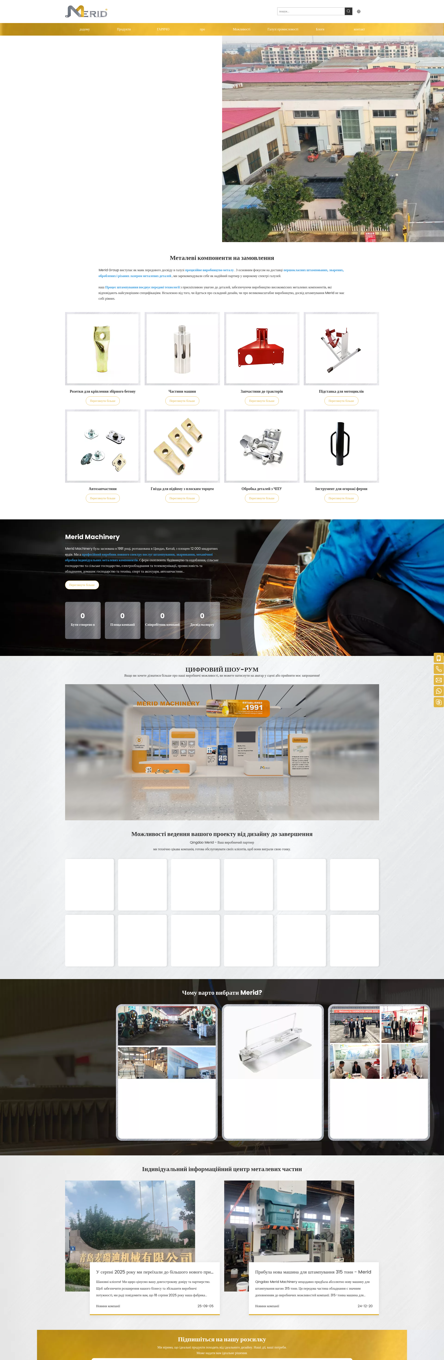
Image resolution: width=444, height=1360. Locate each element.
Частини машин (182, 391)
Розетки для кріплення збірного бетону (103, 391)
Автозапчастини (103, 488)
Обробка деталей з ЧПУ (262, 488)
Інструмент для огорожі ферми (341, 488)
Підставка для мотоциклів (341, 391)
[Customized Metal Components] (102, 348)
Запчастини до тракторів (262, 391)
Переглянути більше (102, 401)
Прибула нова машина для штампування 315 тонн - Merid (313, 1272)
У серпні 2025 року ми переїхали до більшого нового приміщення (162, 1272)
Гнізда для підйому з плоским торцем (182, 488)
